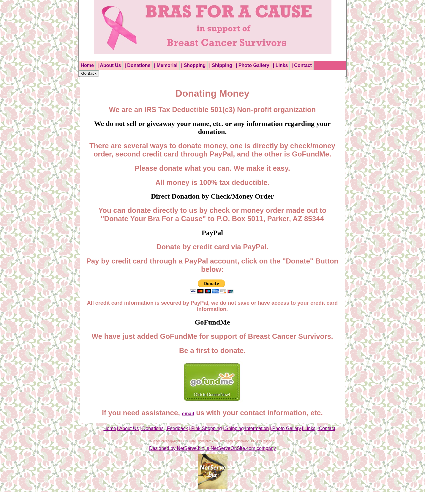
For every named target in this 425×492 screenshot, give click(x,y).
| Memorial (166, 65)
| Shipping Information (246, 428)
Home (87, 65)
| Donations (137, 65)
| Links (280, 65)
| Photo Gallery (252, 65)
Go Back (89, 73)
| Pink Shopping (205, 428)
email (188, 413)
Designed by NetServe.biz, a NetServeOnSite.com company (212, 448)
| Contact (301, 65)
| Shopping (193, 65)
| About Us (109, 65)
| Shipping (220, 65)
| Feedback (176, 428)
